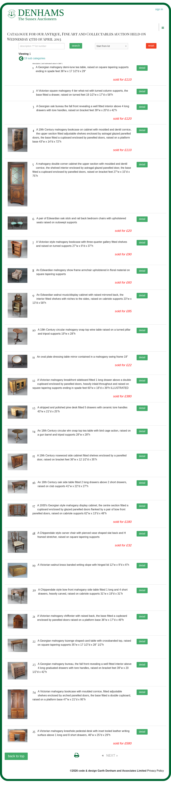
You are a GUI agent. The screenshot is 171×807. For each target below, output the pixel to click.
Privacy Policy (155, 796)
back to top (16, 782)
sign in (159, 9)
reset (151, 45)
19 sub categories (32, 58)
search (76, 45)
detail (142, 67)
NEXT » (112, 781)
